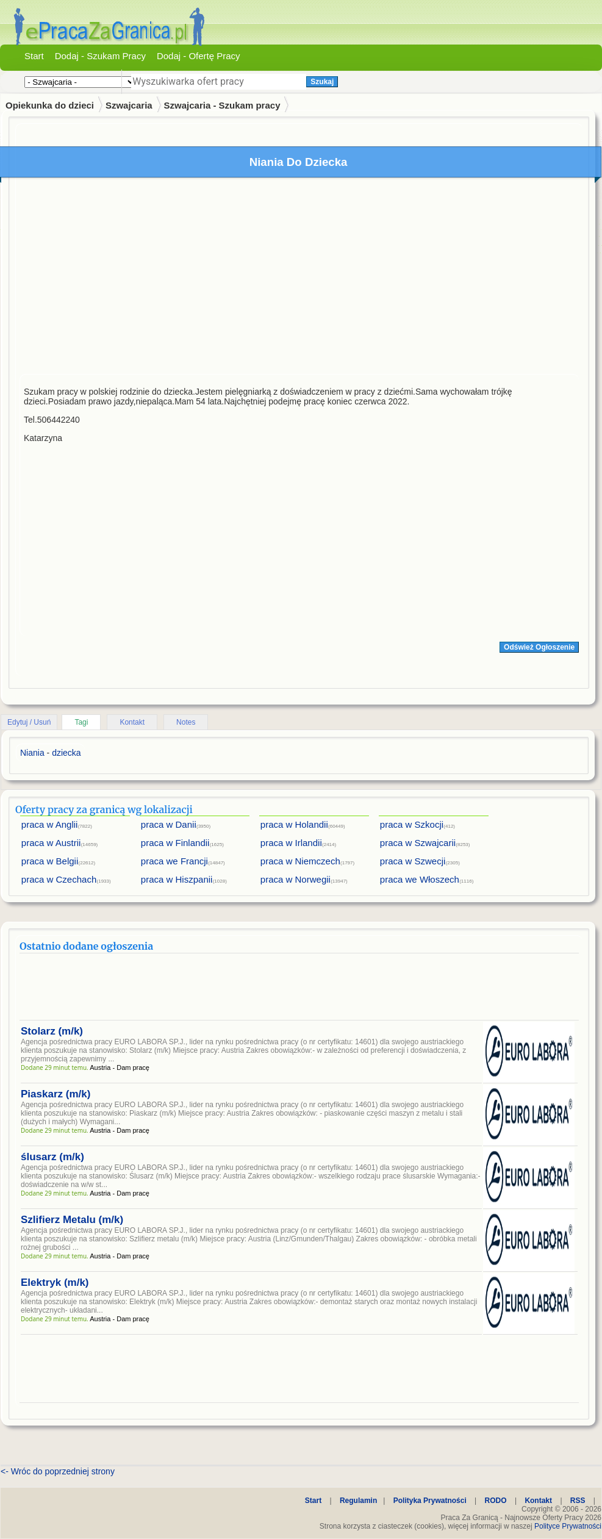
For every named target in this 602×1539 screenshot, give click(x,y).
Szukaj (322, 81)
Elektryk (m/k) (55, 1282)
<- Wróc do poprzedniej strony (58, 1471)
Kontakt (132, 722)
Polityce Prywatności (567, 1526)
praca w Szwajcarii (418, 843)
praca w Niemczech (300, 861)
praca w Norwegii (295, 879)
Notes (185, 722)
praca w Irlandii (291, 843)
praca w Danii (168, 824)
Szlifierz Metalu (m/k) (72, 1219)
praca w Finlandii (175, 843)
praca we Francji (174, 861)
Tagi (81, 722)
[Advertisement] (297, 278)
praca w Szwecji (413, 861)
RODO (496, 1500)
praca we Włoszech (419, 879)
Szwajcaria (129, 105)
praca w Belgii (49, 861)
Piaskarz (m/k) (55, 1094)
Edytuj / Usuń (29, 722)
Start (34, 56)
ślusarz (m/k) (52, 1157)
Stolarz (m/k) (52, 1031)
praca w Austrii (51, 843)
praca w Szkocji (411, 824)
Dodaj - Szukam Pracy (100, 56)
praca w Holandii (294, 824)
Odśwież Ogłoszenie (539, 647)
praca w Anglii (49, 824)
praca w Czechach (58, 879)
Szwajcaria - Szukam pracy (222, 105)
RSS (578, 1500)
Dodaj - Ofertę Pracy (198, 56)
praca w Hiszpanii (177, 879)
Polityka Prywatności (430, 1500)
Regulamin (358, 1500)
